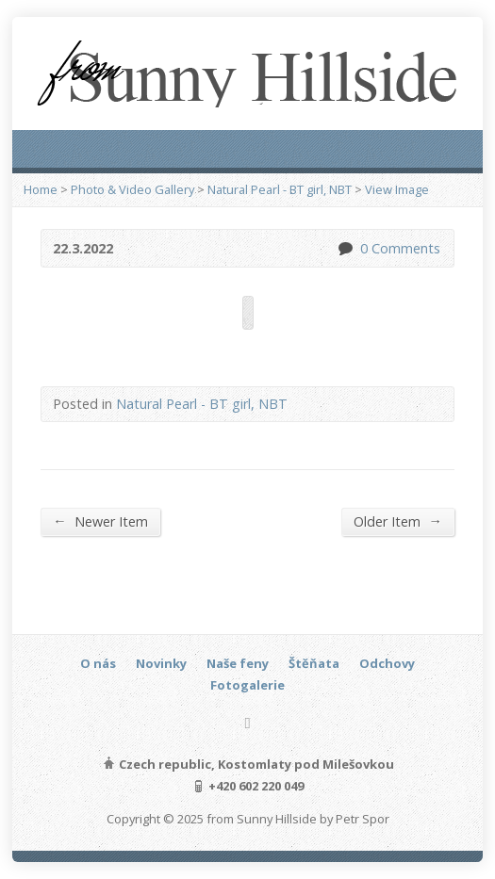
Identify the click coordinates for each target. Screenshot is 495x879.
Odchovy (387, 663)
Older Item (397, 521)
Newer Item (100, 521)
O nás (98, 663)
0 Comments (344, 248)
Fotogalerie (247, 684)
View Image (397, 189)
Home (41, 189)
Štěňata (314, 663)
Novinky (161, 663)
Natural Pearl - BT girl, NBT (279, 189)
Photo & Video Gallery (132, 189)
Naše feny (237, 663)
